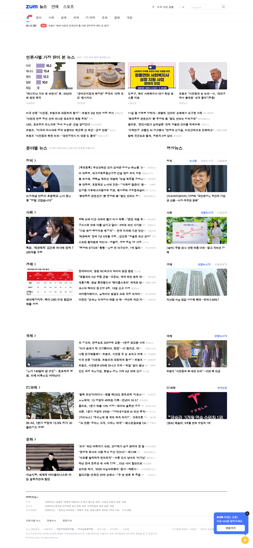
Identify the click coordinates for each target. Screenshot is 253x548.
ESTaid (31, 537)
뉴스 (43, 6)
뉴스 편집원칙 (32, 529)
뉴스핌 (193, 161)
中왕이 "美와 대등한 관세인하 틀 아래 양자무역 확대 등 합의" (78, 25)
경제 (64, 17)
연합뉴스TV (207, 161)
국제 (76, 17)
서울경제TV (221, 264)
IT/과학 (90, 17)
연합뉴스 (183, 103)
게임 (129, 17)
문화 (104, 17)
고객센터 (114, 529)
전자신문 (222, 388)
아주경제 (81, 103)
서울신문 (132, 103)
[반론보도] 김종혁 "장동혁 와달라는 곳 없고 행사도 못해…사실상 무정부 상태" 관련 (85, 501)
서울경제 (30, 103)
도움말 (126, 529)
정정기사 (31, 497)
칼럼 (117, 17)
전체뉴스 (51, 520)
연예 (55, 6)
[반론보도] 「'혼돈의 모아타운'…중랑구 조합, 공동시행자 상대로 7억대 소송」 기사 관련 (88, 510)
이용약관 (48, 529)
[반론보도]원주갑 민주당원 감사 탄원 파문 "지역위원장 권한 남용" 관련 (79, 505)
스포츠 (68, 6)
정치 (39, 17)
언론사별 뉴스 (33, 520)
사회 (51, 17)
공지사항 (101, 529)
